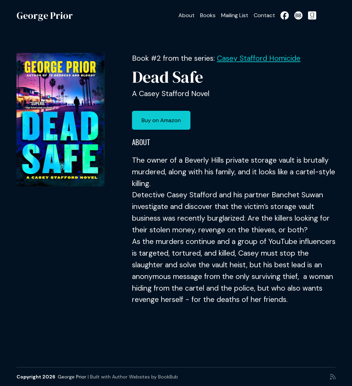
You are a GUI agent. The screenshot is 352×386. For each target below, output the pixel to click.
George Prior (44, 15)
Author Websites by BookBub (145, 377)
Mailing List (234, 15)
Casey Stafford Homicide (258, 58)
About (186, 15)
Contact (264, 15)
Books (208, 15)
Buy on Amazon (161, 120)
